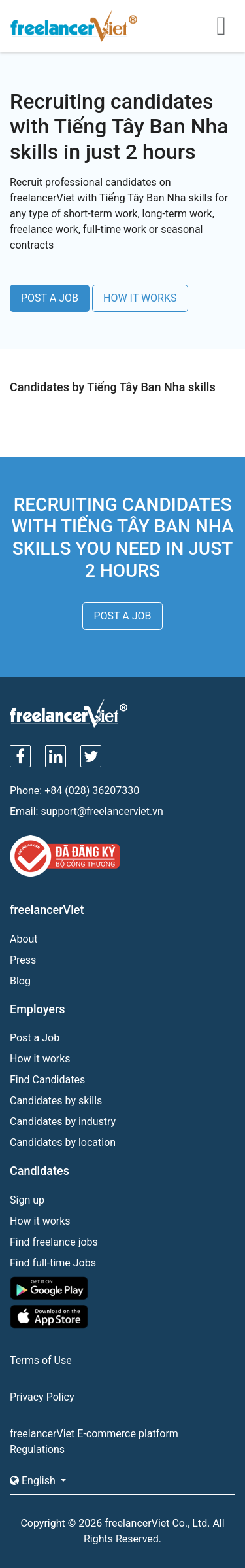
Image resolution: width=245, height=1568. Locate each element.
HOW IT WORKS (140, 298)
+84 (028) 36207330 (91, 790)
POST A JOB (49, 298)
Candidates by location (63, 1142)
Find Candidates (47, 1079)
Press (23, 960)
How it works (40, 1059)
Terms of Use (41, 1360)
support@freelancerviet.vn (102, 811)
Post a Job (34, 1038)
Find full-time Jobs (53, 1263)
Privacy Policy (42, 1397)
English (34, 1480)
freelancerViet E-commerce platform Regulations (94, 1441)
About (24, 939)
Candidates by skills (56, 1100)
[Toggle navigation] (221, 26)
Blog (20, 981)
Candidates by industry (63, 1121)
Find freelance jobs (54, 1242)
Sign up (27, 1200)
